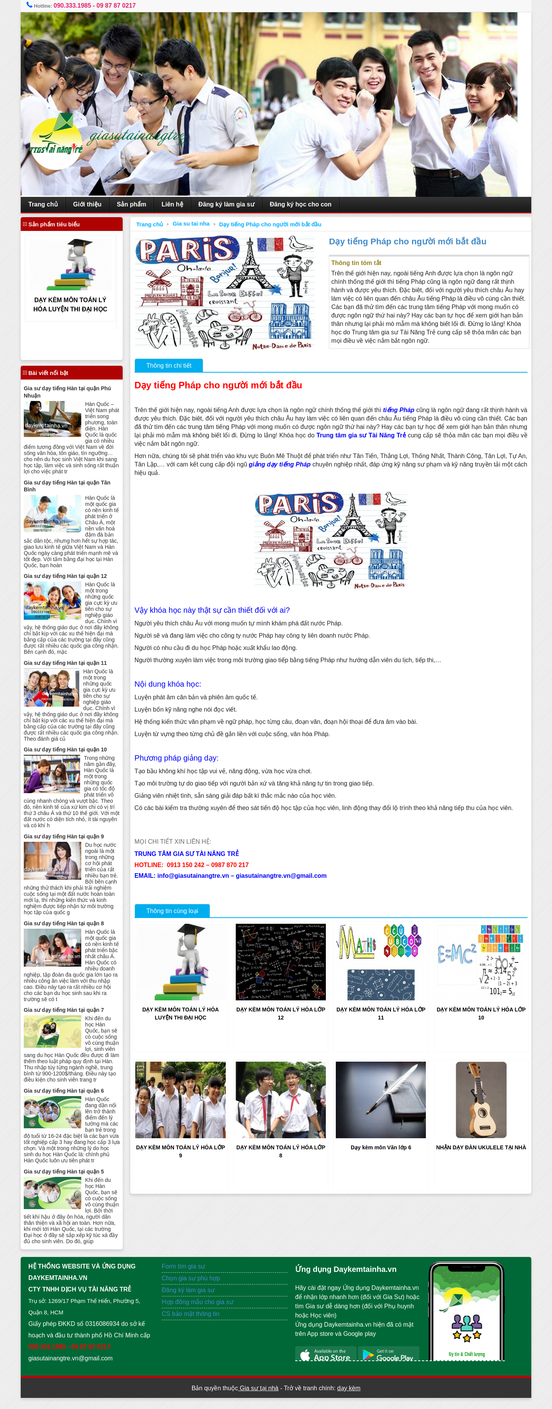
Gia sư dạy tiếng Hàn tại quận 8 (71, 923)
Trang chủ (50, 204)
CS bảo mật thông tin (194, 1325)
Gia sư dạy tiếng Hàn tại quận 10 (72, 749)
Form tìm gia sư (187, 1277)
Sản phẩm (138, 204)
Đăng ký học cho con (307, 204)
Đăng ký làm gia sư (233, 204)
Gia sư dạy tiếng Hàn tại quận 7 (71, 1009)
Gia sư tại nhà (258, 1399)
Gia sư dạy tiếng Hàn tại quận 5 (71, 1176)
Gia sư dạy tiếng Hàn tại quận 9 (71, 836)
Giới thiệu (94, 204)
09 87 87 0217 (123, 5)
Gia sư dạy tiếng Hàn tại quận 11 (72, 662)
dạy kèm (349, 1399)
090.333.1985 (79, 5)
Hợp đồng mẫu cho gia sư (201, 1313)
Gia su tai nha (195, 224)
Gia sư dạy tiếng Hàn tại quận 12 (72, 576)
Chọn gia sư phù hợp (194, 1289)
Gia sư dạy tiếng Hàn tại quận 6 (71, 1096)
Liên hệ (179, 204)
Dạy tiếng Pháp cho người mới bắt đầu (274, 224)
